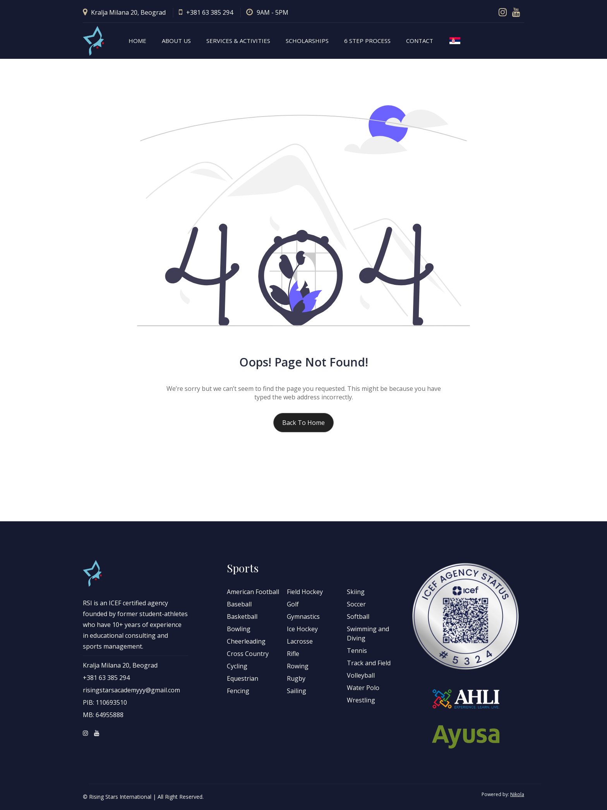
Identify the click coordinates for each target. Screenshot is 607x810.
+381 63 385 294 (206, 12)
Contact (419, 41)
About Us (176, 41)
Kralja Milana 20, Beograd (124, 12)
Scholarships (307, 41)
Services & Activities (238, 41)
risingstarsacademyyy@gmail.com (131, 690)
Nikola (517, 794)
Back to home (303, 422)
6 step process (367, 41)
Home (137, 41)
